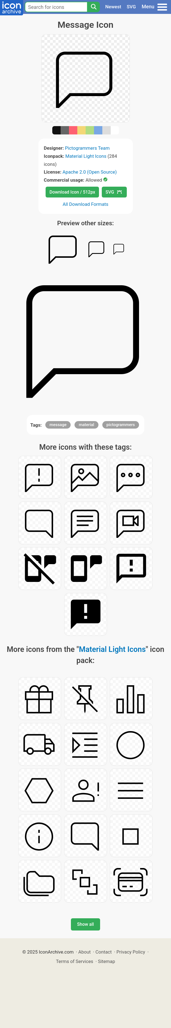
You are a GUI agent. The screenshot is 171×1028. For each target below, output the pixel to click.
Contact (103, 952)
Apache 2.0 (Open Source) (90, 172)
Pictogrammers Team (87, 148)
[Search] (93, 7)
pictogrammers (120, 424)
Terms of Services (74, 961)
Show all (85, 924)
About (84, 952)
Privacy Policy (131, 952)
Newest (113, 6)
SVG (131, 6)
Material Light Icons (85, 156)
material (86, 424)
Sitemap (106, 961)
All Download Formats (85, 204)
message (57, 424)
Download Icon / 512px (72, 192)
